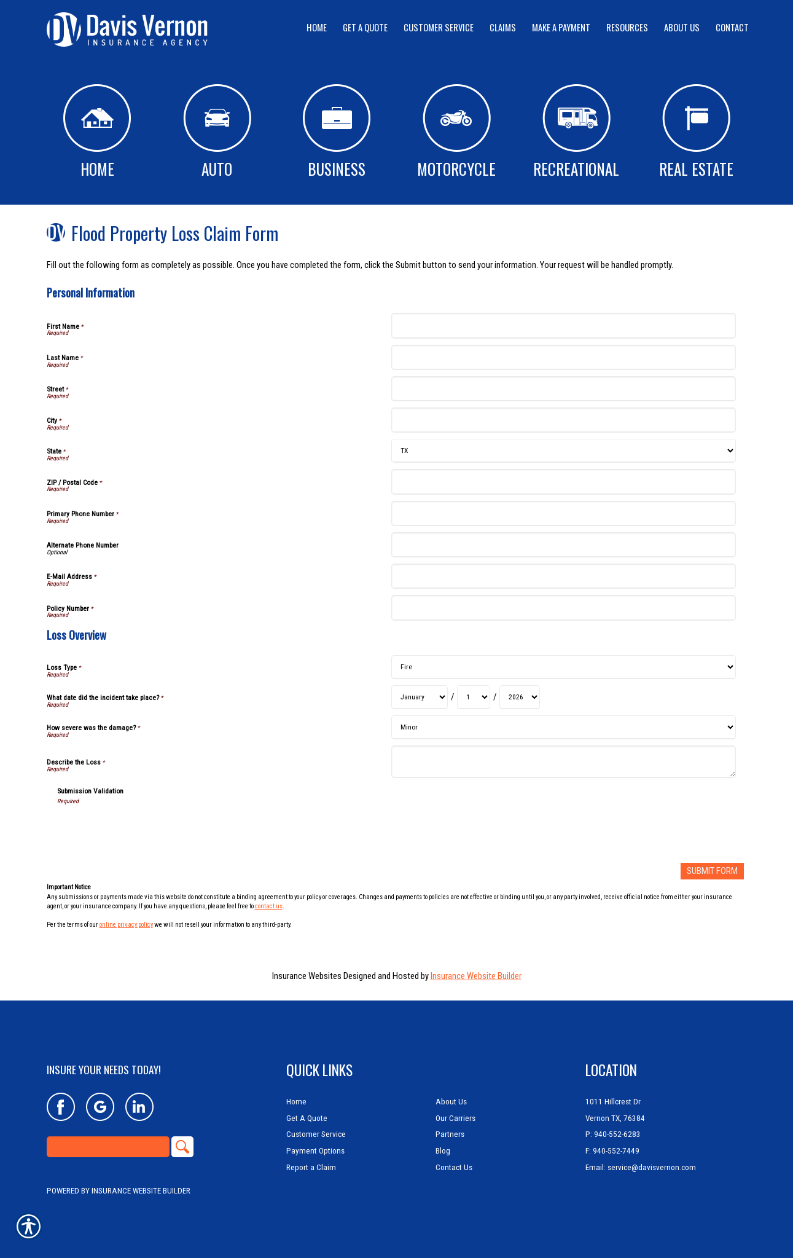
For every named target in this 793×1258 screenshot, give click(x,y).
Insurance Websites (307, 975)
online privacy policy (126, 925)
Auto (217, 132)
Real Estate (696, 132)
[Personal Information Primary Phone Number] (563, 513)
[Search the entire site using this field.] (108, 1146)
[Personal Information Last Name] (563, 357)
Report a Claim (311, 1167)
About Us (451, 1101)
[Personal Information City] (563, 420)
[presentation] (150, 830)
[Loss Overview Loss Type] (563, 667)
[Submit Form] (712, 871)
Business (336, 132)
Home (97, 132)
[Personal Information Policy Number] (563, 607)
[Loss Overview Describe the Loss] (563, 761)
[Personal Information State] (563, 451)
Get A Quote (306, 1118)
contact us (269, 906)
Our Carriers (455, 1118)
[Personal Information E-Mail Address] (563, 576)
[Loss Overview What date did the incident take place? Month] (419, 697)
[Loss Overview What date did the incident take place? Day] (473, 697)
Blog (443, 1150)
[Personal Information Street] (563, 388)
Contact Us (454, 1167)
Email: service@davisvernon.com (640, 1167)
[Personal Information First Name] (563, 325)
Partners (450, 1134)
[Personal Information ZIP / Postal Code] (563, 481)
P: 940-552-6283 (613, 1134)
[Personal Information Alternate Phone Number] (563, 544)
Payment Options (315, 1150)
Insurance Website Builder (476, 975)
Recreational (576, 132)
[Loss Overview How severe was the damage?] (563, 727)
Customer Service (316, 1134)
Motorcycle (456, 132)
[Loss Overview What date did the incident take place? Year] (519, 697)
